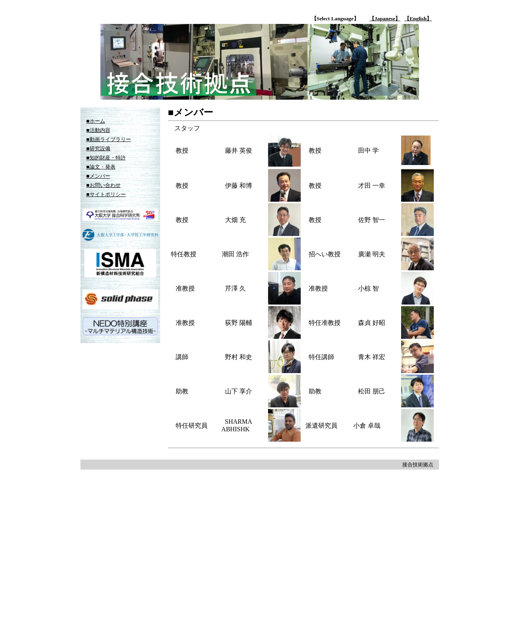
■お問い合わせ (103, 185)
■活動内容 (98, 130)
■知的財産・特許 (106, 158)
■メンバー (98, 176)
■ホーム (95, 121)
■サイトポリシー (106, 194)
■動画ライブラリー (108, 139)
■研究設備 (98, 148)
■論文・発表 (101, 167)
